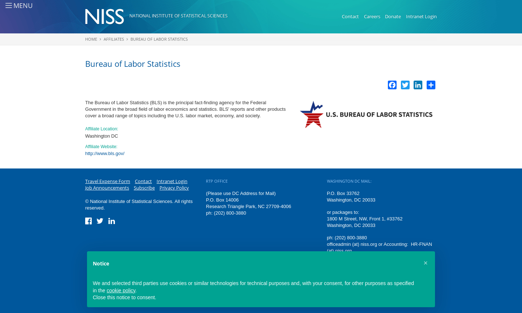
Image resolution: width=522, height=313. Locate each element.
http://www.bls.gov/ (104, 153)
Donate (393, 16)
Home (91, 39)
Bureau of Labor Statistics (159, 39)
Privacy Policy (174, 187)
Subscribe (144, 187)
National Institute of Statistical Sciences (178, 16)
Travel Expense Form (107, 181)
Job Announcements (107, 187)
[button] (425, 263)
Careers (372, 16)
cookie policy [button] (121, 290)
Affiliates (114, 39)
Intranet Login (421, 16)
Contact (350, 16)
